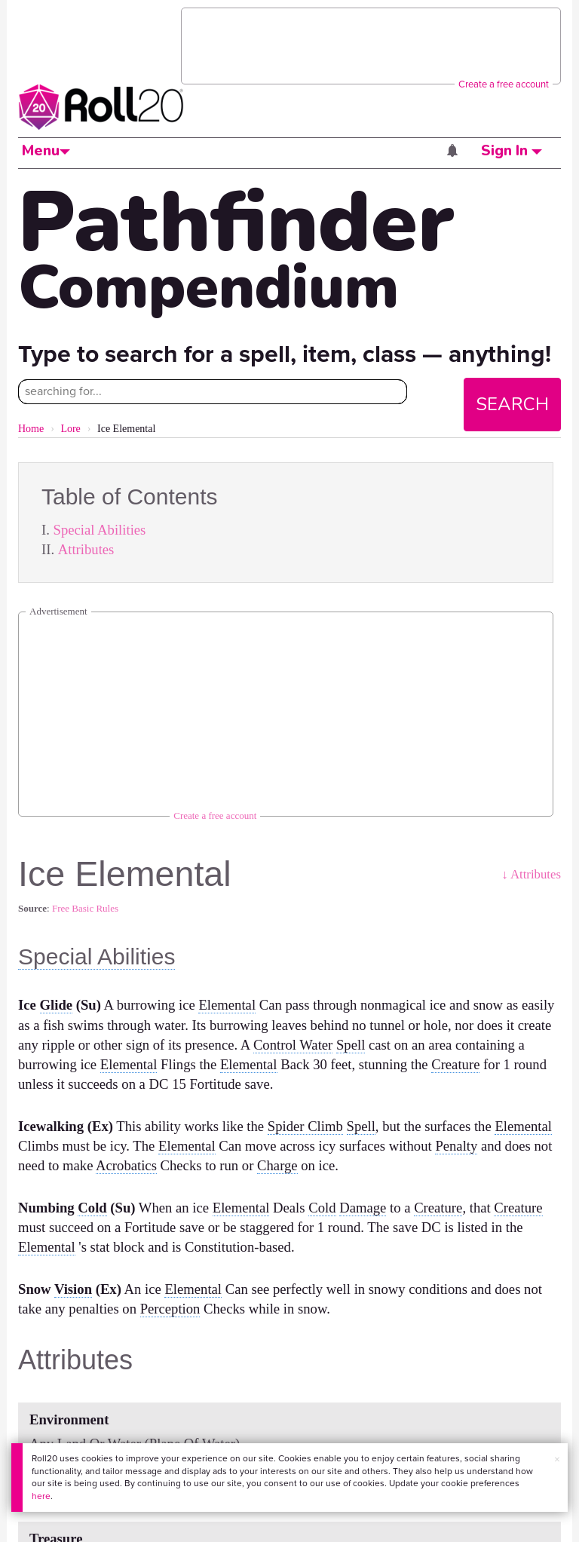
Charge (277, 1165)
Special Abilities (100, 530)
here (41, 1496)
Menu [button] (46, 151)
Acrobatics (126, 1165)
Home (31, 428)
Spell (350, 1045)
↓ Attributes (531, 874)
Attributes (86, 549)
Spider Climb (305, 1126)
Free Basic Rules (85, 908)
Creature (455, 1064)
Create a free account (503, 84)
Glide (56, 1005)
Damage (362, 1208)
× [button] (557, 1459)
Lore (70, 428)
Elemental (227, 1005)
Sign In (511, 151)
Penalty (456, 1146)
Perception (170, 1309)
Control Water (292, 1045)
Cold (92, 1208)
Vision (73, 1289)
